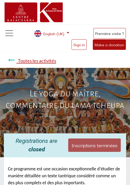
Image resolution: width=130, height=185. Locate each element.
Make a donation (109, 44)
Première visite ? (109, 33)
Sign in (79, 44)
